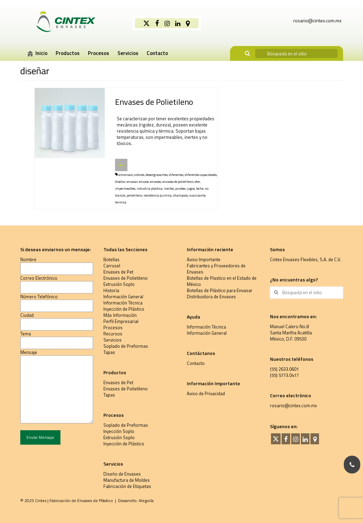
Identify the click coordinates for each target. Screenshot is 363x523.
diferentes (176, 174)
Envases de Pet (118, 271)
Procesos (113, 327)
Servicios (112, 339)
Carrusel (111, 265)
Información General (123, 296)
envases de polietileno (177, 181)
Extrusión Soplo (119, 284)
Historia (111, 290)
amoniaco (125, 174)
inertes (169, 188)
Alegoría (146, 500)
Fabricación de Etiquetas (127, 486)
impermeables (125, 188)
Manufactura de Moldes (126, 480)
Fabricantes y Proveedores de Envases (216, 268)
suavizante (197, 195)
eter (197, 181)
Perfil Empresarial (120, 321)
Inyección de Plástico (123, 308)
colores (139, 174)
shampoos (180, 195)
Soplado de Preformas (125, 346)
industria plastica (149, 188)
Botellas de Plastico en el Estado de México (222, 281)
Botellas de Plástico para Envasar (219, 290)
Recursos (112, 333)
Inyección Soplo (118, 431)
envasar (132, 181)
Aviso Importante (203, 259)
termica (120, 202)
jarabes (180, 188)
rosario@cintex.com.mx (293, 405)
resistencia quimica (158, 195)
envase (144, 181)
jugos (191, 188)
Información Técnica (123, 302)
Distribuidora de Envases (211, 296)
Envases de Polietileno (125, 278)
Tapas (109, 352)
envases (155, 181)
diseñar (120, 181)
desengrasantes (157, 174)
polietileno (134, 195)
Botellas (111, 259)
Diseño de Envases (122, 473)
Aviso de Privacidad (206, 393)
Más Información (120, 315)
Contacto (196, 363)
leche (199, 188)
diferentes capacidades (201, 174)
